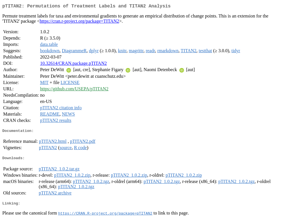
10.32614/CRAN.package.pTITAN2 (73, 64)
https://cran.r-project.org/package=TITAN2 (79, 22)
